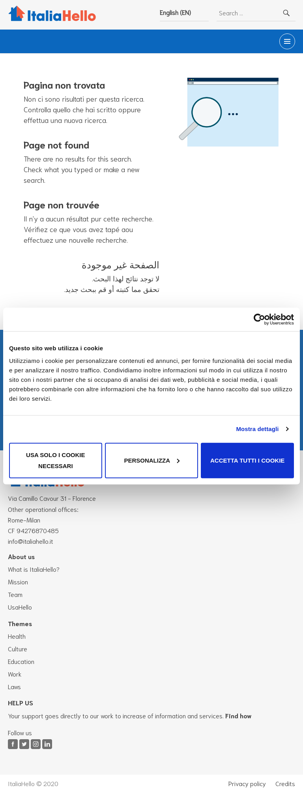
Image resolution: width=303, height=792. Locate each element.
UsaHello (20, 606)
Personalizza (152, 460)
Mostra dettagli (257, 429)
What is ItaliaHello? (34, 569)
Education (21, 661)
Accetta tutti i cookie (247, 460)
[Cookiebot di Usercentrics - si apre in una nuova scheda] (259, 319)
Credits (285, 783)
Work (15, 673)
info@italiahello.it (30, 541)
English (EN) (175, 12)
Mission (18, 581)
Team (15, 594)
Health (17, 636)
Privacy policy (247, 783)
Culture (17, 648)
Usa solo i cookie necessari (55, 460)
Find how (238, 715)
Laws (14, 686)
